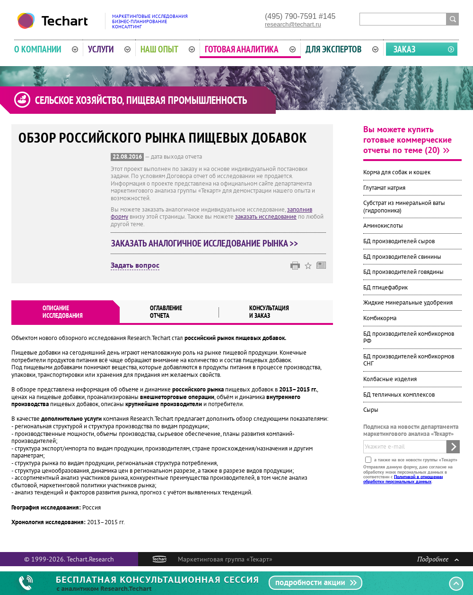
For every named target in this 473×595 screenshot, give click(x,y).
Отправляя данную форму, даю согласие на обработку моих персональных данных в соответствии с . (408, 474)
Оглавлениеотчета (166, 312)
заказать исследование (266, 216)
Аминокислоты (383, 225)
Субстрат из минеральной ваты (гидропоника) (404, 206)
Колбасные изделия (390, 379)
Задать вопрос (135, 265)
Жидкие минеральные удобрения (408, 302)
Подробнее (438, 558)
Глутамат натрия (384, 188)
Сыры (370, 410)
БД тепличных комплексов (399, 395)
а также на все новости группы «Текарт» (415, 460)
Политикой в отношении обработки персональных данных (403, 478)
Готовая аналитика (250, 49)
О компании (46, 49)
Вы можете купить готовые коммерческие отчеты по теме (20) (407, 139)
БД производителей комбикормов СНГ (408, 360)
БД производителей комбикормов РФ (408, 337)
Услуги (109, 49)
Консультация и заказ (269, 312)
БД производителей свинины (402, 257)
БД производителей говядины (403, 272)
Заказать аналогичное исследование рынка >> (204, 243)
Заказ (404, 49)
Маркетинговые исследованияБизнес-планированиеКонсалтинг (150, 21)
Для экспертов (342, 49)
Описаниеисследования (63, 312)
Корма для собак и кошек (396, 172)
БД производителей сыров (399, 241)
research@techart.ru (293, 24)
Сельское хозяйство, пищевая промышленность (141, 100)
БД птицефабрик (385, 287)
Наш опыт (167, 49)
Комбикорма (379, 318)
